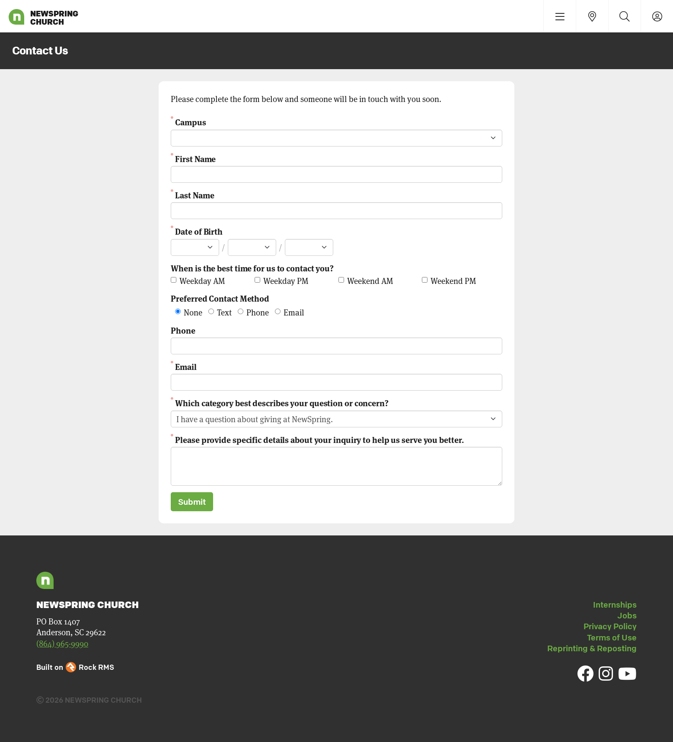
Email (186, 366)
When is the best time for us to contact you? (252, 267)
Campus (190, 121)
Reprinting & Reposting (592, 648)
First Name (195, 158)
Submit (192, 501)
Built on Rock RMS (75, 667)
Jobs (627, 615)
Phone (183, 330)
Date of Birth (199, 231)
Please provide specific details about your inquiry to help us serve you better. (319, 439)
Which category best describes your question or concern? (282, 402)
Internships (615, 604)
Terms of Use (612, 637)
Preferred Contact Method (220, 298)
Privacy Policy (610, 626)
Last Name (194, 194)
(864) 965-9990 (62, 643)
